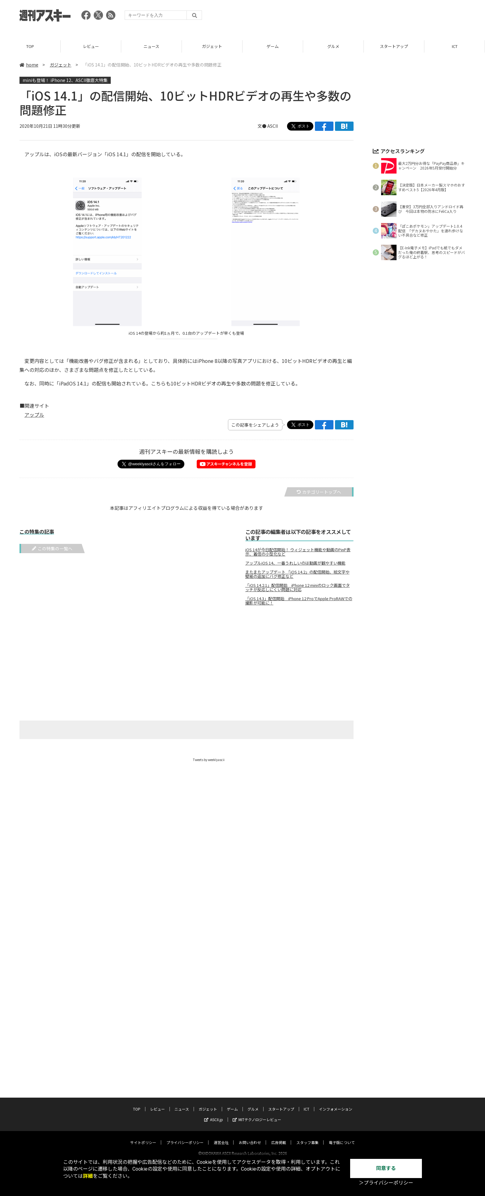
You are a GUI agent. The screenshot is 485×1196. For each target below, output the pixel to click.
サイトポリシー (143, 1136)
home (28, 65)
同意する (386, 1168)
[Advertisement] (353, 17)
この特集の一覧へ (52, 548)
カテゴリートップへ (319, 492)
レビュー (91, 46)
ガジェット (212, 46)
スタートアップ (394, 46)
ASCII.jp (213, 1113)
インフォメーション (335, 1103)
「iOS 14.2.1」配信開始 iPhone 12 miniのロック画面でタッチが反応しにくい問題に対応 (297, 587)
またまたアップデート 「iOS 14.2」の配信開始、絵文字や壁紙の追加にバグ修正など (297, 574)
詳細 (88, 1176)
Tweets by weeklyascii (209, 759)
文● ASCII (268, 126)
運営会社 (221, 1136)
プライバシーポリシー (185, 1136)
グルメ (333, 46)
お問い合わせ (250, 1136)
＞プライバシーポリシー (386, 1183)
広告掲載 (278, 1136)
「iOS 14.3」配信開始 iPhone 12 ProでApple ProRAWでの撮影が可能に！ (298, 600)
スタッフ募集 (307, 1136)
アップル (34, 414)
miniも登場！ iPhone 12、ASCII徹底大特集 (65, 80)
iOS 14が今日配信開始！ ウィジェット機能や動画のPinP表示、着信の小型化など (297, 552)
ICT (454, 46)
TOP (30, 46)
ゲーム (273, 46)
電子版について (342, 1136)
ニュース (151, 46)
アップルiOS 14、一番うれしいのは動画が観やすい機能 (295, 563)
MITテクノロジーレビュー (257, 1113)
